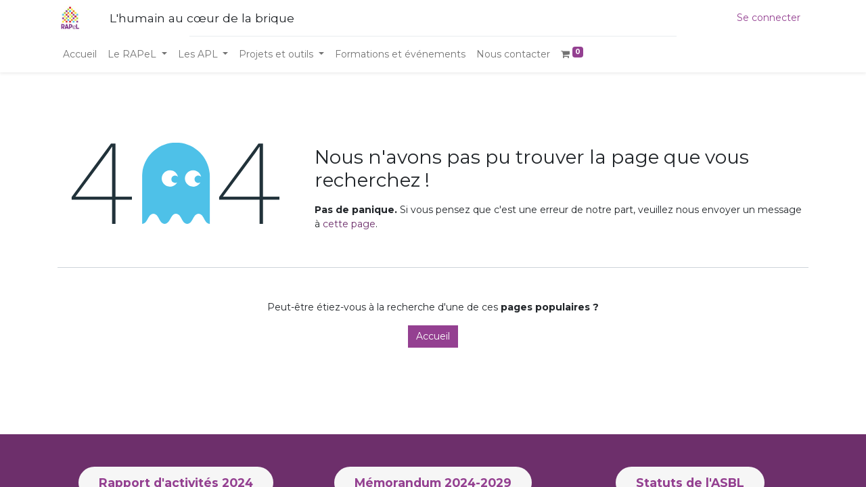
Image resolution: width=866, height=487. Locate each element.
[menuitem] (80, 54)
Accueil (433, 336)
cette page (349, 224)
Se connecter (768, 17)
